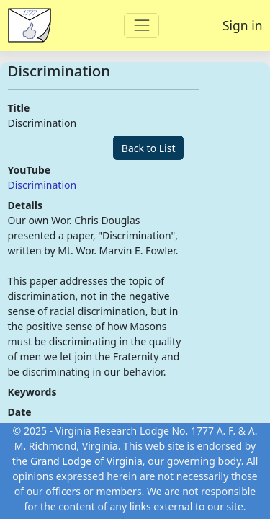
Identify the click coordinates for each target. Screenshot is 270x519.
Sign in (242, 25)
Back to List (149, 148)
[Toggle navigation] (141, 25)
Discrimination (42, 185)
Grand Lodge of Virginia (86, 461)
